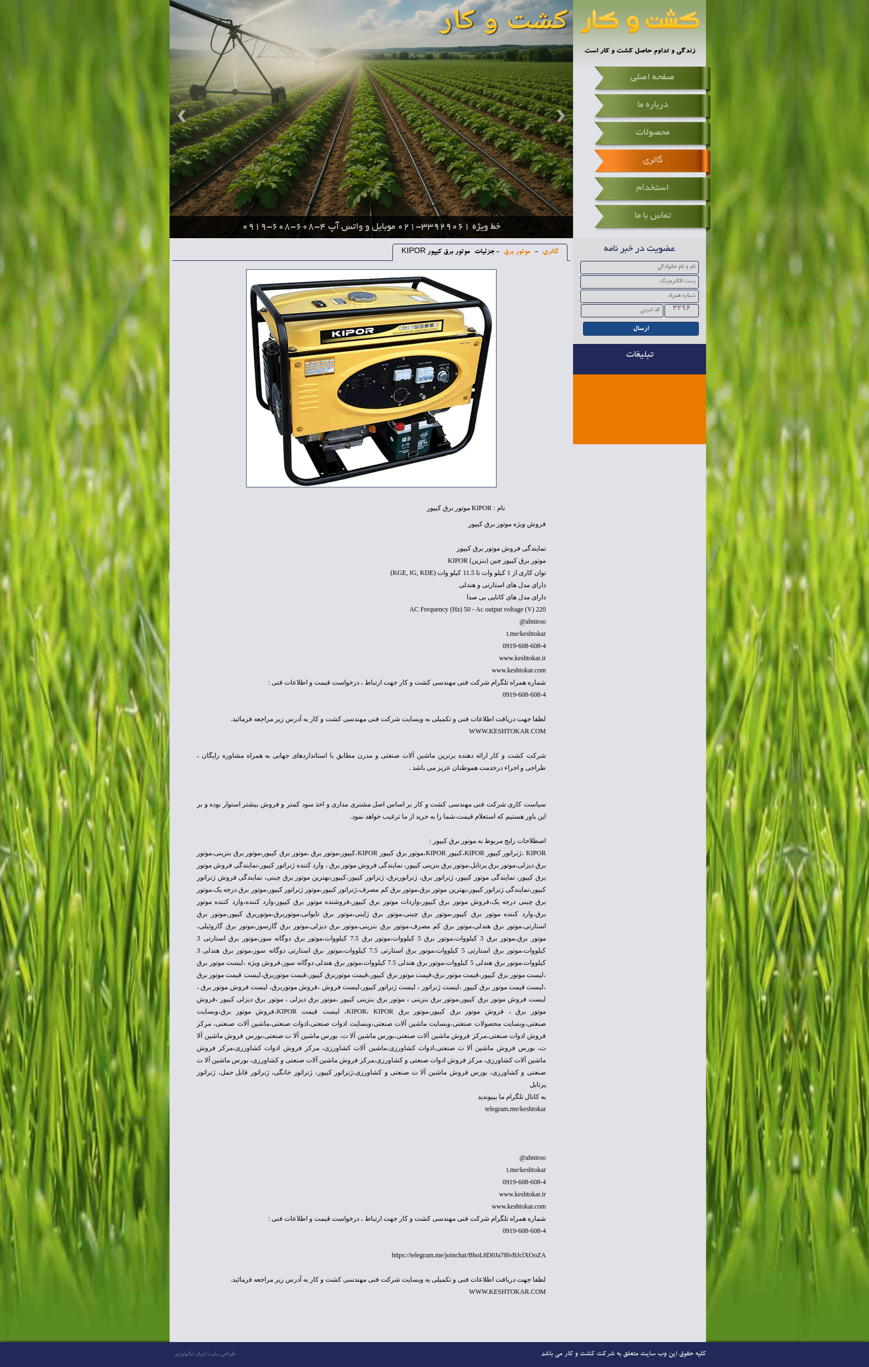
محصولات (652, 133)
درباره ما (652, 105)
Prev (183, 115)
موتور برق (516, 252)
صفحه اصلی (652, 78)
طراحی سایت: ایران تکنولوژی (204, 1354)
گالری (653, 161)
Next (559, 115)
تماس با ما (653, 216)
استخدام (652, 188)
